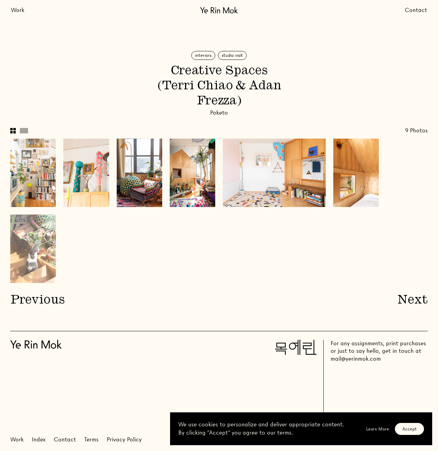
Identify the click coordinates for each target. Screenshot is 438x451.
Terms (91, 439)
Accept (409, 428)
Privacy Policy (124, 439)
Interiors (203, 55)
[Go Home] (219, 10)
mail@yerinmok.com (356, 359)
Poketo (219, 112)
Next (413, 301)
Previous (37, 301)
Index (39, 439)
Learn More (377, 428)
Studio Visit (232, 55)
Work (17, 10)
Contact (416, 10)
